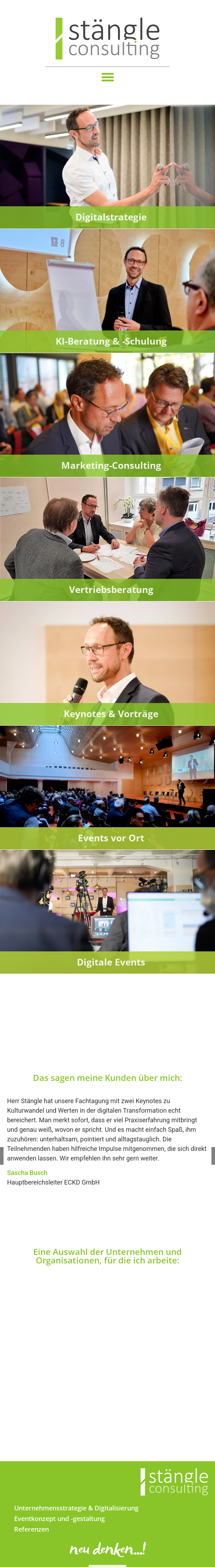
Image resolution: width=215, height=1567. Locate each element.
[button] (107, 77)
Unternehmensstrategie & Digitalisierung (76, 1508)
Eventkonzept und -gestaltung (59, 1518)
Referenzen (31, 1529)
